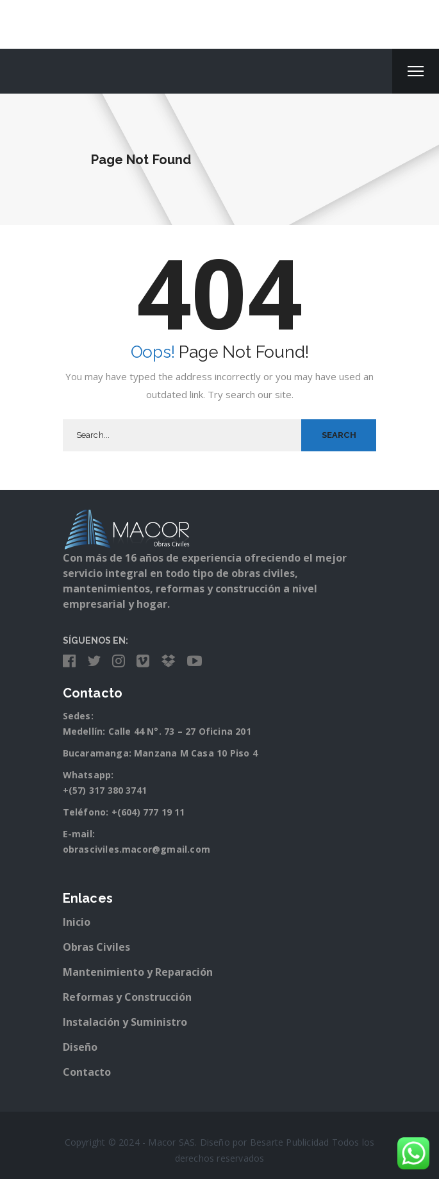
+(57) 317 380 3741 (105, 790)
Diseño (80, 1047)
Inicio (76, 922)
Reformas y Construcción (127, 997)
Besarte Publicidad (289, 1142)
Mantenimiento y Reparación (138, 972)
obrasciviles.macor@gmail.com (137, 849)
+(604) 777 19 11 (148, 812)
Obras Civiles (96, 947)
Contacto (87, 1072)
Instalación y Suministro (125, 1022)
